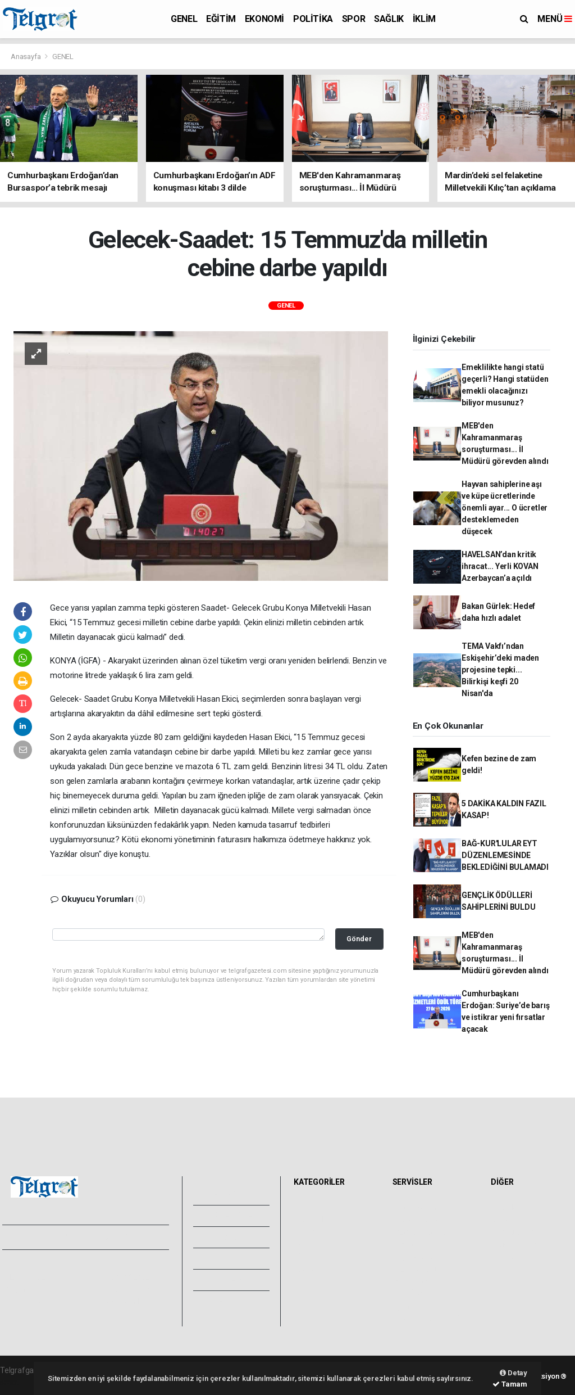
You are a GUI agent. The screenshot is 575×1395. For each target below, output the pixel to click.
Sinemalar (413, 1281)
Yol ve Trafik (417, 1219)
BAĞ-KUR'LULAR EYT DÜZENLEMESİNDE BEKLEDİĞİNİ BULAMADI (505, 855)
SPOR (353, 18)
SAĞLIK (389, 18)
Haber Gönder (122, 1301)
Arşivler (219, 1258)
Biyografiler (514, 1231)
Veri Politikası (28, 1301)
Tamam (509, 1384)
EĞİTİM (221, 18)
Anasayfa (26, 56)
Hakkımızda (26, 1276)
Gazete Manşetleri (427, 1318)
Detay (513, 1373)
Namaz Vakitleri (423, 1231)
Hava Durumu (419, 1207)
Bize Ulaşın (224, 1301)
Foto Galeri (226, 1194)
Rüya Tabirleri (517, 1244)
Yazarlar (220, 1237)
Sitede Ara (512, 1207)
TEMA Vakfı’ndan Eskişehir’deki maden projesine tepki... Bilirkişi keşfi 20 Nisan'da (500, 670)
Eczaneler (413, 1244)
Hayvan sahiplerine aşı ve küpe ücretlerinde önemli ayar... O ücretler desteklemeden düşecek (504, 508)
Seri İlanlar (414, 1293)
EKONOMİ (264, 18)
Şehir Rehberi (419, 1306)
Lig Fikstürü (415, 1256)
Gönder (359, 938)
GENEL (184, 18)
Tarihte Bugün (420, 1269)
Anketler (508, 1219)
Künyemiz (223, 1279)
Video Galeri (227, 1215)
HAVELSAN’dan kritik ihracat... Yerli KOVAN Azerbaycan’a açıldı (500, 566)
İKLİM (424, 18)
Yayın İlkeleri (27, 1289)
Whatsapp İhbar (125, 1289)
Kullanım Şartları (126, 1276)
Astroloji (508, 1256)
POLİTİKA (313, 18)
